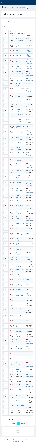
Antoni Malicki (20, 279)
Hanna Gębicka (18, 196)
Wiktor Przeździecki (19, 189)
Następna (24, 423)
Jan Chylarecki (19, 347)
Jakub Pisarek (20, 396)
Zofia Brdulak (20, 88)
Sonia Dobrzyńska (19, 340)
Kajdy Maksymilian (19, 275)
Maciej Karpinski (18, 176)
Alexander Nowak (19, 96)
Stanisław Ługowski (19, 51)
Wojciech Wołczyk (19, 229)
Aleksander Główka (19, 183)
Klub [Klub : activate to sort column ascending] (28, 35)
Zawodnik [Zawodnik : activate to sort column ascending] (20, 33)
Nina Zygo (19, 142)
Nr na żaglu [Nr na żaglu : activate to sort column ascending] (12, 32)
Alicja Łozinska (18, 363)
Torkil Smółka (20, 353)
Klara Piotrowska (19, 79)
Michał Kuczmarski (19, 110)
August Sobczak (18, 46)
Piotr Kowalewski (19, 358)
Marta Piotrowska (19, 67)
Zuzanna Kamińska (19, 390)
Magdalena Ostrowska (19, 160)
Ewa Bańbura (20, 406)
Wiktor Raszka (20, 269)
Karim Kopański (19, 265)
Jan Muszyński (19, 132)
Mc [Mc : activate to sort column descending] (5, 33)
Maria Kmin (19, 304)
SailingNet (21, 441)
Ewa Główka (19, 164)
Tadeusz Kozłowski (19, 285)
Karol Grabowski (19, 212)
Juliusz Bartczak (18, 370)
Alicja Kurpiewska (19, 138)
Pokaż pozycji (8, 22)
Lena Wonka (19, 289)
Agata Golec (20, 105)
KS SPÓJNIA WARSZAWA (29, 40)
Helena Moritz (20, 299)
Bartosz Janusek (18, 201)
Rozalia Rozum (18, 244)
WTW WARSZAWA (29, 51)
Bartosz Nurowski (18, 148)
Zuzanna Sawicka (18, 258)
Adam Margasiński (19, 239)
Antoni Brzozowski (19, 217)
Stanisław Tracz (19, 401)
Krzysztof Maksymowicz (20, 72)
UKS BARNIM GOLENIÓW (29, 259)
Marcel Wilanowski (19, 331)
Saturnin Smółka (18, 253)
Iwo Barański (20, 114)
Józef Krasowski (19, 61)
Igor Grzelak (19, 55)
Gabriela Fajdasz (18, 120)
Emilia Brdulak (20, 152)
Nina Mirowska (19, 100)
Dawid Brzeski (20, 309)
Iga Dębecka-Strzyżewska (20, 127)
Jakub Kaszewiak (19, 84)
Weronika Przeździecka (20, 39)
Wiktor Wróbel (20, 223)
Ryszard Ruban (18, 171)
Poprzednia (12, 423)
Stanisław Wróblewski (19, 295)
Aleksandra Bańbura (19, 316)
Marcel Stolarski (18, 249)
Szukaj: (18, 27)
